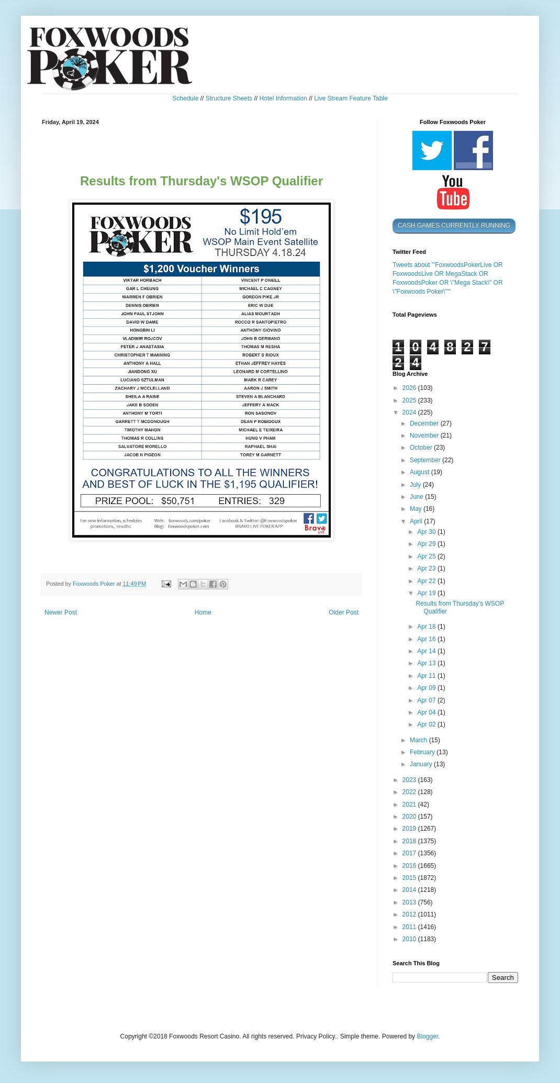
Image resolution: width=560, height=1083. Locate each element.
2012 (410, 914)
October (422, 447)
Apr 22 (427, 581)
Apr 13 (427, 663)
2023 (410, 780)
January (422, 764)
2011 (410, 927)
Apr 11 (427, 675)
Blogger (427, 1036)
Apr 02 (427, 724)
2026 (410, 388)
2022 (410, 792)
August (420, 472)
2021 (410, 804)
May (416, 508)
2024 (410, 412)
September (426, 460)
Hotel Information (283, 98)
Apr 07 (427, 700)
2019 (410, 828)
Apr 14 (427, 651)
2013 (410, 902)
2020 (410, 816)
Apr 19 (427, 593)
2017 (410, 853)
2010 (410, 939)
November (425, 435)
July (416, 484)
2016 (410, 865)
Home (203, 612)
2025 (410, 400)
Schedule (185, 98)
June (417, 496)
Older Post (344, 612)
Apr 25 (427, 556)
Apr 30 (427, 531)
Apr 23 (427, 568)
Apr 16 (427, 639)
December (425, 423)
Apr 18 (427, 626)
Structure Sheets (229, 98)
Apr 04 (427, 712)
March (419, 740)
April (417, 521)
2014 (410, 890)
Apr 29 (427, 544)
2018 (410, 841)
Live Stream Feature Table (351, 98)
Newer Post (60, 612)
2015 (410, 877)
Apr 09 (427, 687)
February (423, 752)
